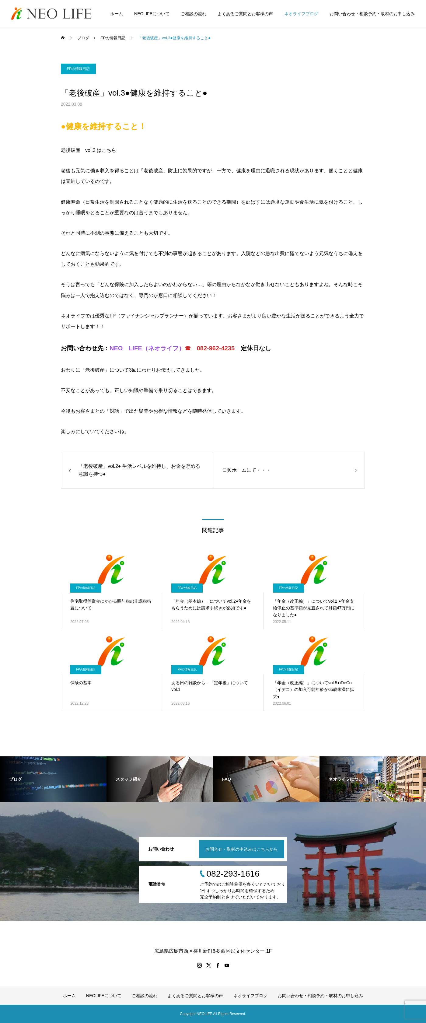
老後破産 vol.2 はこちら (88, 150)
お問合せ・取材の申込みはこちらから (241, 849)
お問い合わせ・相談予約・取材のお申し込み (372, 13)
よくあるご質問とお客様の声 (245, 13)
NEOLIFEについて (151, 13)
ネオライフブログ (301, 13)
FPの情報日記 (78, 69)
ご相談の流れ (193, 13)
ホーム (116, 13)
